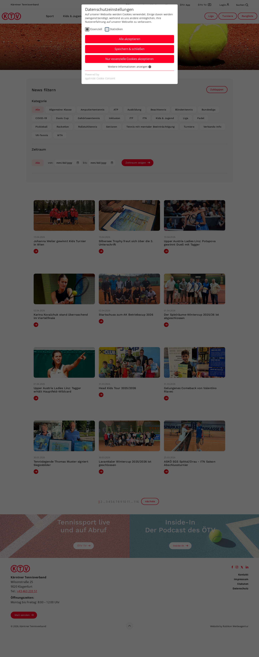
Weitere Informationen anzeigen (129, 66)
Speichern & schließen (130, 49)
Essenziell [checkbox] (96, 29)
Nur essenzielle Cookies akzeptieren (129, 59)
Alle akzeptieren (129, 39)
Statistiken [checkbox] (116, 29)
